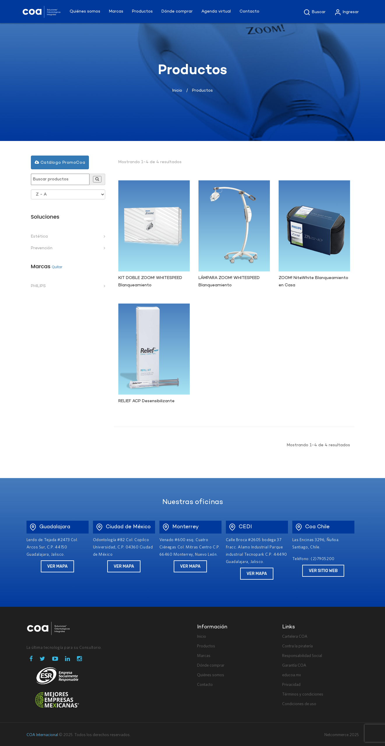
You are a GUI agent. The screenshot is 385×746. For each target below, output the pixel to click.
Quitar (57, 267)
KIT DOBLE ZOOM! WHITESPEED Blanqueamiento (150, 281)
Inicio (177, 90)
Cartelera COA (294, 637)
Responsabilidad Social (302, 656)
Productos (206, 646)
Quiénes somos (210, 675)
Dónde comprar (210, 665)
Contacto (205, 685)
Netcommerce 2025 (341, 735)
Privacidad (291, 685)
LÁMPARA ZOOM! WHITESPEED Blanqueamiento (228, 281)
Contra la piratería (297, 646)
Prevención (41, 248)
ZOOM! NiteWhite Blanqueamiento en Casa (313, 281)
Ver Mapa (57, 566)
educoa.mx (291, 675)
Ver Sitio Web (323, 570)
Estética (39, 236)
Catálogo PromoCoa (60, 162)
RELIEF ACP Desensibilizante (146, 401)
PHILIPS (38, 286)
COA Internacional (42, 735)
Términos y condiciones (302, 694)
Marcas (203, 656)
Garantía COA (294, 665)
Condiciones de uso (299, 704)
